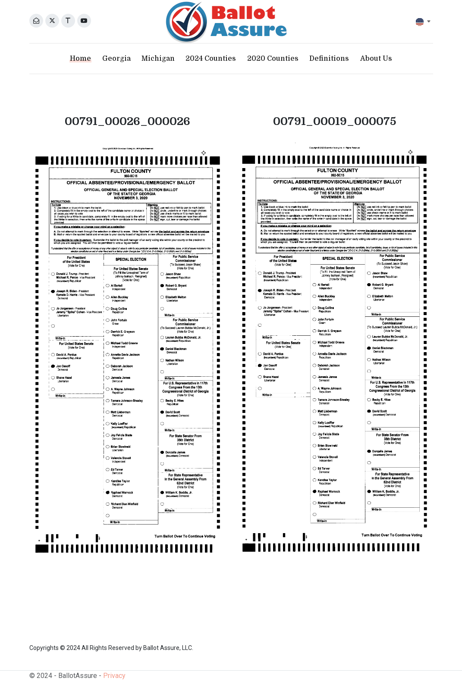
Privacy (114, 676)
